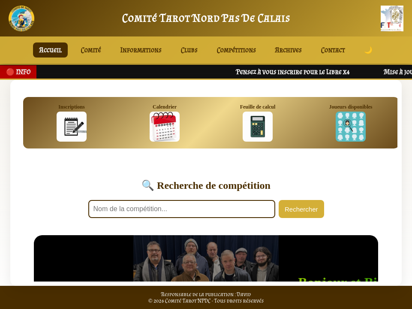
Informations (140, 50)
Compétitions (236, 50)
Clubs (189, 50)
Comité (91, 50)
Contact (333, 50)
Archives (288, 50)
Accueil (50, 50)
